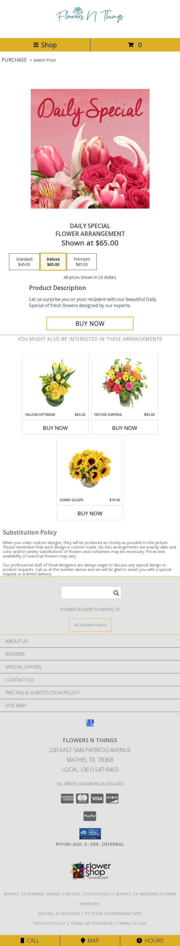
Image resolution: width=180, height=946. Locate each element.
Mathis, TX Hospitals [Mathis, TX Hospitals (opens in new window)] (88, 893)
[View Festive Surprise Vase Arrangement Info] (124, 383)
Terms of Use (131, 923)
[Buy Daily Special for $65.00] (90, 323)
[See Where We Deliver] (90, 624)
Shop (45, 44)
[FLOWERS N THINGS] (90, 29)
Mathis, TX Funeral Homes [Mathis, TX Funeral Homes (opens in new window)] (32, 893)
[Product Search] (91, 592)
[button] (90, 833)
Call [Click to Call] (30, 940)
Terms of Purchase (91, 923)
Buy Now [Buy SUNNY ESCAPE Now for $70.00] (90, 513)
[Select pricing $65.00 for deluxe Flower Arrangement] (53, 262)
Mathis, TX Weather (59, 913)
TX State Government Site (113, 913)
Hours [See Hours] (150, 940)
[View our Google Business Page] (90, 725)
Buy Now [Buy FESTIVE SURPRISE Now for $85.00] (124, 428)
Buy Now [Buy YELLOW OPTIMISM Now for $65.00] (55, 428)
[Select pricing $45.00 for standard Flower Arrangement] (24, 262)
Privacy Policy (50, 923)
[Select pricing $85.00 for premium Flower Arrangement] (81, 262)
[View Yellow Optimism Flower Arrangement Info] (55, 383)
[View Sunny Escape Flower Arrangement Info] (90, 468)
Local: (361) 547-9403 (90, 769)
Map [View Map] (90, 940)
